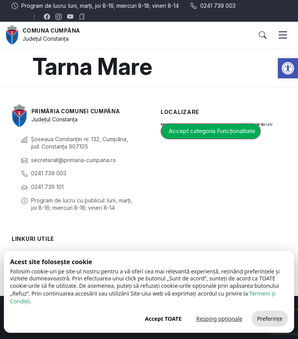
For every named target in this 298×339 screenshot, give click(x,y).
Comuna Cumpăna (53, 31)
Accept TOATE (163, 318)
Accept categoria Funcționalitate (212, 131)
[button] (288, 68)
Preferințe (269, 318)
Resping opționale (219, 318)
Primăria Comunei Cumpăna (78, 111)
